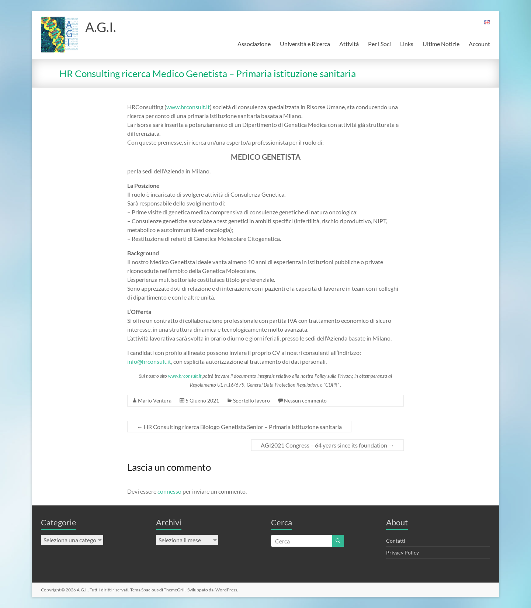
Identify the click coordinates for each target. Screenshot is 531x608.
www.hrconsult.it (188, 106)
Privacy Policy (402, 552)
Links (406, 43)
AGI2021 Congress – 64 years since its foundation (327, 445)
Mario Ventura (154, 400)
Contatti (395, 541)
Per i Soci (379, 43)
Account (479, 43)
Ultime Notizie (441, 43)
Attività (349, 43)
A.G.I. (100, 27)
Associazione (254, 43)
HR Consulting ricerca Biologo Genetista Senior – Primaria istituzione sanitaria (239, 426)
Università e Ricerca (305, 43)
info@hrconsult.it (149, 361)
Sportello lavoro (251, 400)
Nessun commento (305, 400)
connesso (169, 491)
